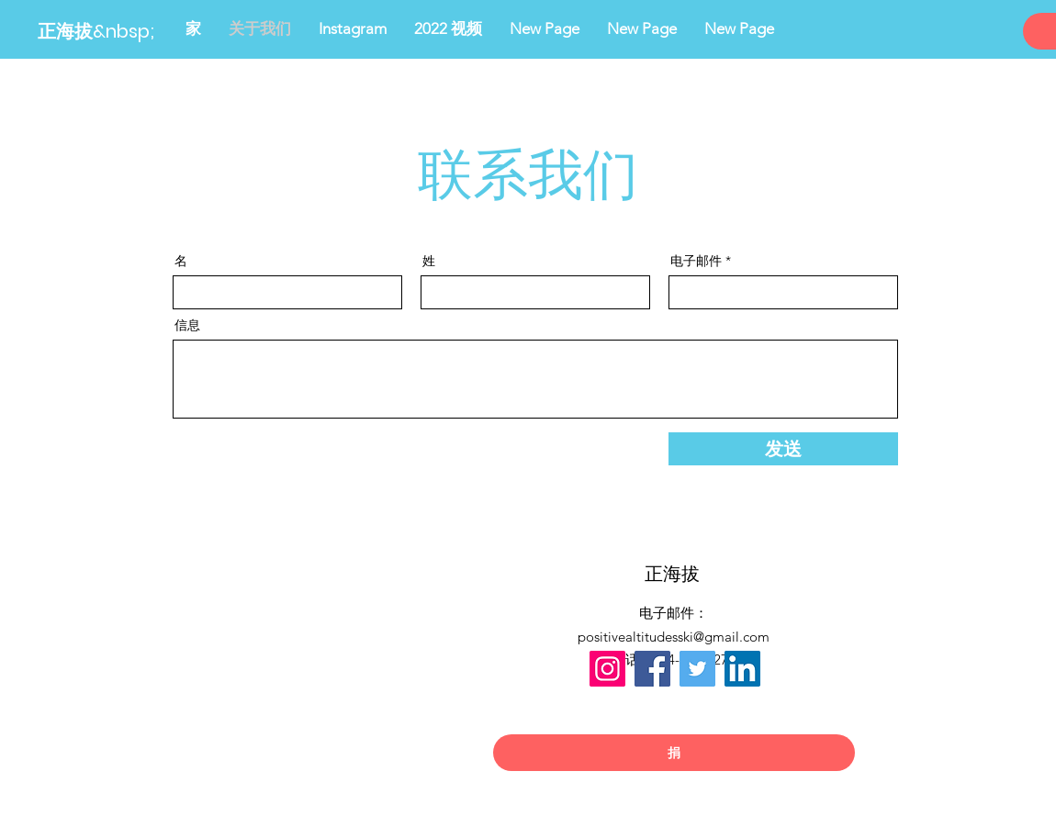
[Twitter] (697, 669)
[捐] (674, 752)
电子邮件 (696, 260)
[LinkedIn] (742, 669)
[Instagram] (607, 669)
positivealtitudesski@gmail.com (674, 636)
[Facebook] (652, 669)
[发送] (783, 448)
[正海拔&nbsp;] (128, 30)
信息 (187, 325)
